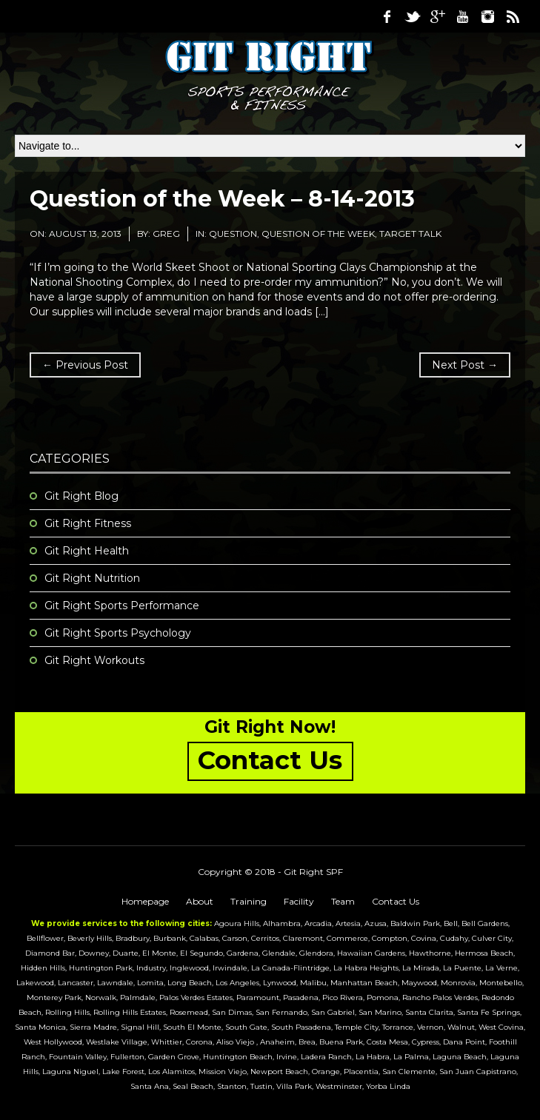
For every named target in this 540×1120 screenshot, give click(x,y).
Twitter (411, 16)
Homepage (145, 901)
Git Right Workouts (94, 660)
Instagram (487, 16)
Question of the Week (318, 233)
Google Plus (437, 16)
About (199, 901)
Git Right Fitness (87, 523)
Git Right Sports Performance (121, 605)
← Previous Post (85, 365)
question (233, 233)
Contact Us (395, 901)
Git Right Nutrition (92, 578)
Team (343, 901)
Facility (299, 901)
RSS (512, 16)
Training (248, 901)
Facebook (386, 16)
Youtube (462, 16)
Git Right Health (86, 550)
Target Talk (410, 233)
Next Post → (465, 365)
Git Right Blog (81, 496)
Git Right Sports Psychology (117, 633)
